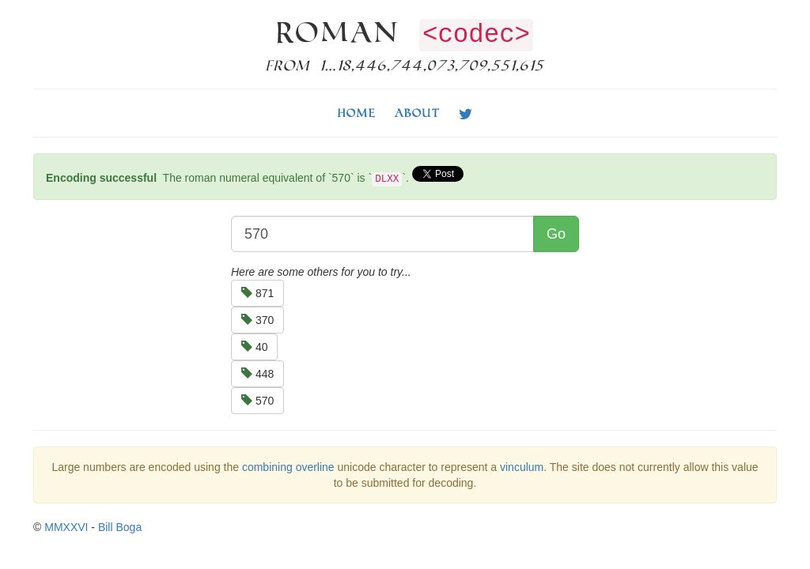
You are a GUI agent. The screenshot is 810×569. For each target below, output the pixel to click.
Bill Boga (120, 527)
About (417, 112)
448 (257, 373)
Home (357, 112)
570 (257, 400)
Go (556, 234)
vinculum (521, 467)
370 (257, 320)
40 (254, 347)
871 (257, 293)
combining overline (288, 467)
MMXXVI (66, 527)
